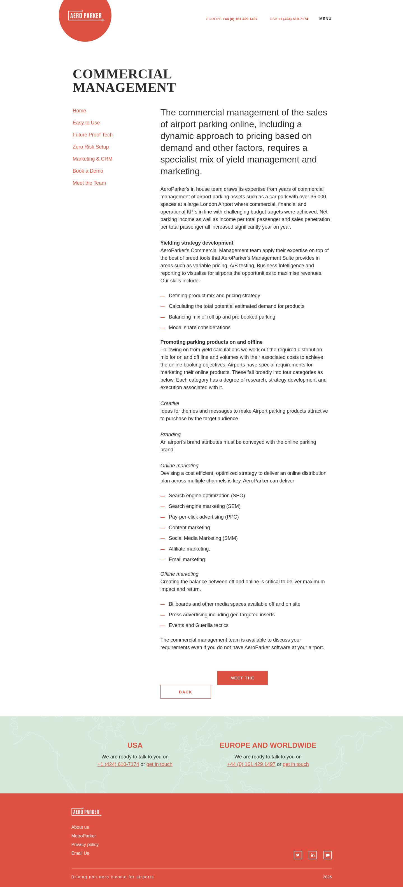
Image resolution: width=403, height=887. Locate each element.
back (185, 692)
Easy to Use (86, 123)
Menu (325, 18)
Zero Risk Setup (91, 147)
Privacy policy (85, 844)
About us (80, 827)
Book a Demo (88, 171)
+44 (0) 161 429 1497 (240, 19)
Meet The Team (242, 680)
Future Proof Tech (93, 135)
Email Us (80, 853)
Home (79, 110)
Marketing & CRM (93, 159)
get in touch (159, 764)
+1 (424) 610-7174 (293, 19)
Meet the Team (89, 183)
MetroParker (83, 836)
